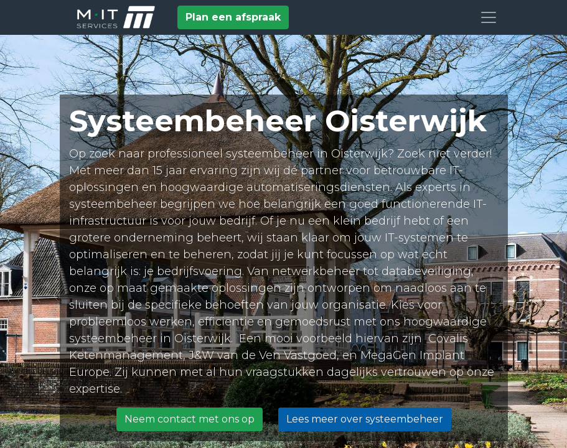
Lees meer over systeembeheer (364, 419)
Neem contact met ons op (189, 419)
